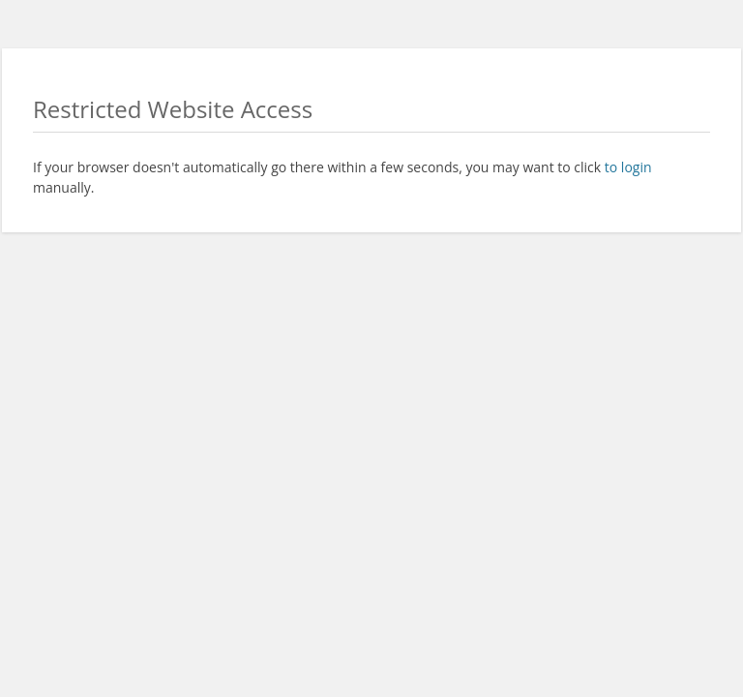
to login (628, 167)
